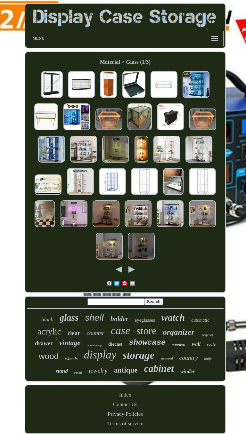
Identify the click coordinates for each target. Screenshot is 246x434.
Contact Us (125, 404)
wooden (178, 344)
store (146, 330)
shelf (94, 318)
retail (78, 372)
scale (211, 344)
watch (173, 317)
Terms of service (125, 424)
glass (69, 317)
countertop (94, 345)
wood (49, 356)
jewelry (98, 370)
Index (125, 395)
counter (95, 333)
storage (138, 355)
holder (119, 319)
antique (126, 370)
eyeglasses (145, 320)
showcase (147, 342)
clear (74, 333)
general (167, 359)
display (100, 355)
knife (208, 359)
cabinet (159, 368)
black (47, 320)
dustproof (207, 335)
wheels (71, 358)
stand (62, 371)
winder (187, 371)
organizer (178, 332)
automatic (200, 320)
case (120, 330)
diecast (115, 344)
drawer (44, 343)
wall (196, 344)
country (188, 357)
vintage (69, 343)
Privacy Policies (125, 414)
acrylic (49, 331)
